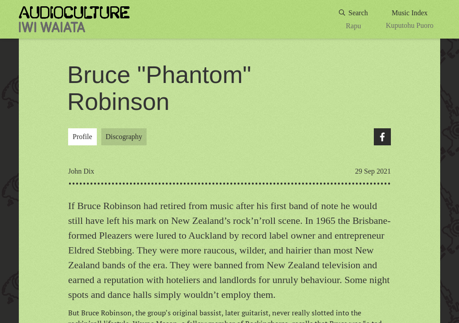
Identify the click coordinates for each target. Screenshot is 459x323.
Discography (124, 136)
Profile (82, 136)
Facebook (382, 136)
